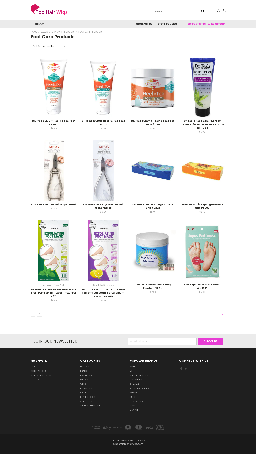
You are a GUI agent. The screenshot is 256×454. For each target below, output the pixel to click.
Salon (83, 392)
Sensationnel (137, 379)
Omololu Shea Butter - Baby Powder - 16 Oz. (152, 286)
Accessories (87, 401)
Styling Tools (87, 397)
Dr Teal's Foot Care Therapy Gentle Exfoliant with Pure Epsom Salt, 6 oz (202, 124)
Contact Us (144, 24)
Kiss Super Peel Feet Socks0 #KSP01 (202, 286)
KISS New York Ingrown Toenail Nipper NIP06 (103, 206)
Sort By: (37, 46)
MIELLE (133, 371)
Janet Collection (139, 375)
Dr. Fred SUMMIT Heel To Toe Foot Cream (53, 122)
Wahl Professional (140, 388)
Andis (133, 405)
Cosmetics (86, 388)
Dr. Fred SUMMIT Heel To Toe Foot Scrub (103, 122)
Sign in (34, 375)
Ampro (133, 392)
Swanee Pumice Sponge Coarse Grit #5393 (153, 206)
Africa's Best (137, 401)
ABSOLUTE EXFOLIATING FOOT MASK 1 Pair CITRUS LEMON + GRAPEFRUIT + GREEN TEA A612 (103, 293)
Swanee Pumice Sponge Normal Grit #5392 (202, 206)
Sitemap (35, 379)
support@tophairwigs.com (206, 24)
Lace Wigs (85, 366)
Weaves (84, 379)
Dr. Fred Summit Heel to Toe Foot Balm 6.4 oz (152, 122)
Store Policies (168, 24)
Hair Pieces (86, 375)
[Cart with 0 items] (224, 10)
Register (47, 375)
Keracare (135, 384)
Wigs (83, 384)
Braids (83, 371)
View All (134, 409)
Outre (133, 397)
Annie (132, 366)
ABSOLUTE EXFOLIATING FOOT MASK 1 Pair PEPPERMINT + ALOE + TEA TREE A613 (53, 293)
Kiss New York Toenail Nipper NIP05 (54, 204)
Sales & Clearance (90, 405)
